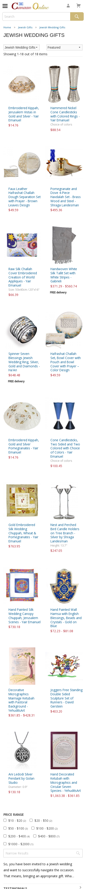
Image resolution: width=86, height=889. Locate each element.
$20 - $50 (43, 820)
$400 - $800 (48, 836)
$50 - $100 (18, 828)
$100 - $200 (47, 828)
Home (7, 27)
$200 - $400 (19, 836)
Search (77, 16)
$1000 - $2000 (20, 844)
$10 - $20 (17, 820)
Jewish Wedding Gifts (52, 27)
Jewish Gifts (25, 27)
